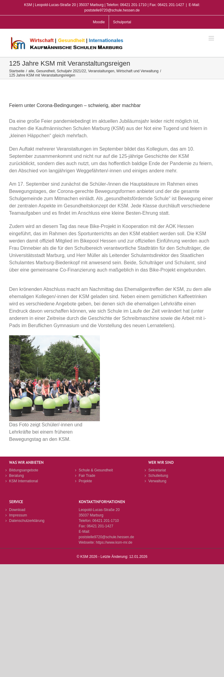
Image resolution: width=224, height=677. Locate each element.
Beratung (16, 476)
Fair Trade (87, 476)
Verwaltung (157, 481)
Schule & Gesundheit (96, 470)
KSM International (23, 481)
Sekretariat (157, 470)
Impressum (18, 515)
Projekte (85, 481)
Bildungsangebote (23, 470)
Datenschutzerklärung (26, 521)
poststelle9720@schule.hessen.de (106, 537)
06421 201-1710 (105, 521)
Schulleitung (158, 476)
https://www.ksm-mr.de (114, 542)
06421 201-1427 (100, 526)
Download (17, 510)
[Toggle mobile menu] (212, 38)
